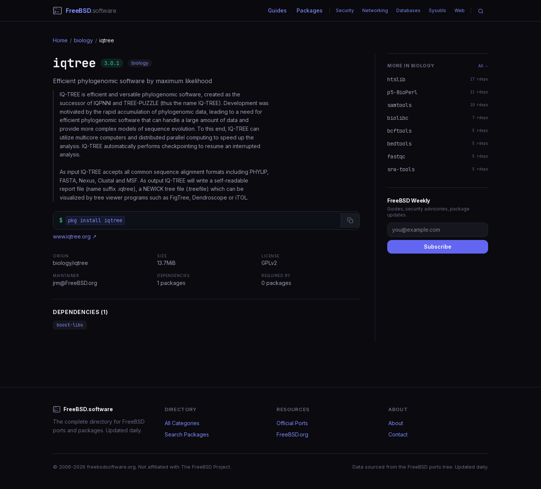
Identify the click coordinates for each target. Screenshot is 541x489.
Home (60, 40)
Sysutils (437, 10)
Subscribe (437, 246)
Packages (310, 10)
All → (483, 65)
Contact (398, 434)
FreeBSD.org (292, 434)
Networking (375, 10)
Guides (277, 10)
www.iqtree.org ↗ (75, 236)
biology (83, 40)
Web (459, 10)
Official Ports (292, 423)
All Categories (182, 423)
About (395, 423)
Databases (408, 10)
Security (345, 10)
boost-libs (70, 325)
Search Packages (187, 434)
